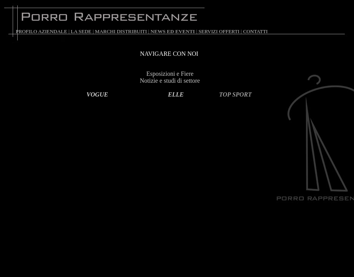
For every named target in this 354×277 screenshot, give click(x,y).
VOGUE (97, 94)
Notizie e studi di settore (170, 80)
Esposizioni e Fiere (170, 73)
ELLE (176, 94)
